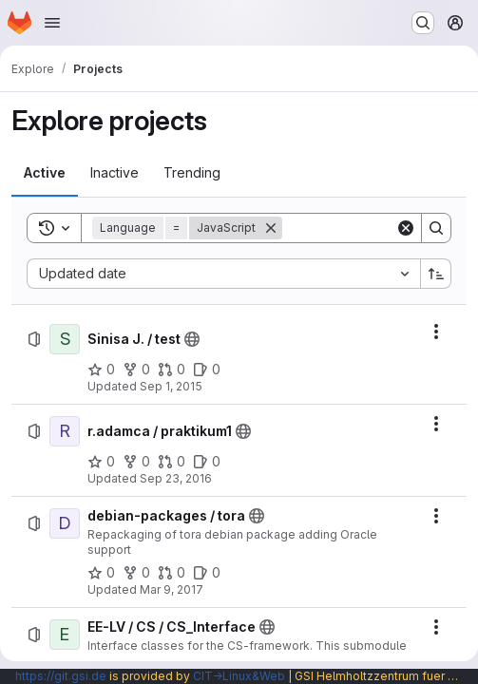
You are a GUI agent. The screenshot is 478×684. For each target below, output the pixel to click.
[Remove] (270, 228)
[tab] (44, 173)
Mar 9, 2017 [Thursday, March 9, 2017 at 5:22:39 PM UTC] (171, 589)
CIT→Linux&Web (239, 676)
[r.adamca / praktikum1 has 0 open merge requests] (171, 461)
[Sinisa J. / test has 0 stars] (101, 369)
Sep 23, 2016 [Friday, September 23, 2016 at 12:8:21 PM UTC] (176, 478)
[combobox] (223, 273)
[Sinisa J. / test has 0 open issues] (206, 369)
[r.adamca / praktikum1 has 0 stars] (101, 461)
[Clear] (405, 228)
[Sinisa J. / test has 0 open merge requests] (171, 369)
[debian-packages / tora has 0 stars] (101, 572)
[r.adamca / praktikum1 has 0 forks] (136, 461)
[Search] (436, 228)
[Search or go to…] (422, 22)
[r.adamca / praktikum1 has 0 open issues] (206, 461)
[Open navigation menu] (52, 23)
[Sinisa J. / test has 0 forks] (136, 369)
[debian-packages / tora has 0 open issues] (206, 572)
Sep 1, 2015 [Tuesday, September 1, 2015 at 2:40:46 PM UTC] (171, 386)
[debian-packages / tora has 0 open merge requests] (171, 572)
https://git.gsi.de (60, 676)
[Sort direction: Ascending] (436, 273)
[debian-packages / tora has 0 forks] (136, 572)
